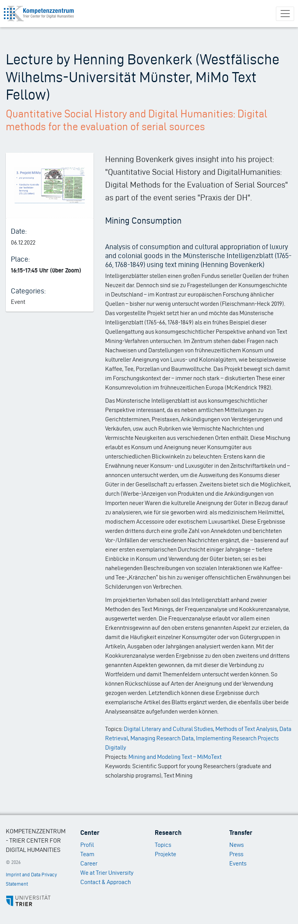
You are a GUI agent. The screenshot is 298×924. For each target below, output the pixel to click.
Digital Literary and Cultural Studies (168, 729)
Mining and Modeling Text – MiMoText (175, 756)
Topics (163, 844)
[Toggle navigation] (285, 14)
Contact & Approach (105, 882)
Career (88, 863)
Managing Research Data (162, 738)
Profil (87, 844)
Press (236, 854)
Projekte (165, 854)
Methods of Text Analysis (246, 729)
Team (87, 854)
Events (237, 863)
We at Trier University (106, 872)
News (236, 844)
